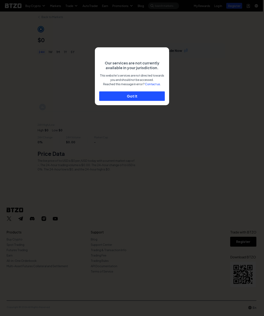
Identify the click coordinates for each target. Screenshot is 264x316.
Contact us (152, 84)
